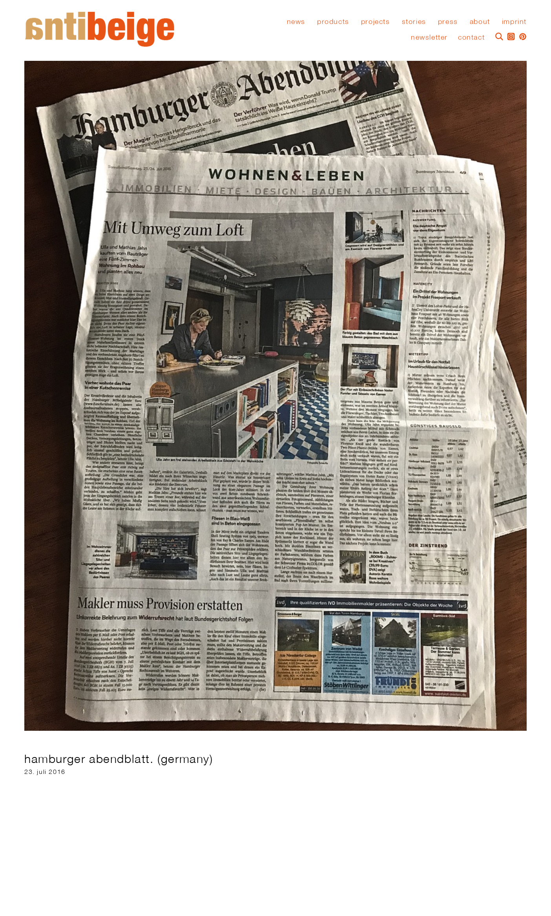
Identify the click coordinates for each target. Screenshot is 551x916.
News (296, 22)
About (480, 22)
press (448, 22)
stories (414, 22)
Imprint (514, 22)
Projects (375, 22)
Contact (471, 37)
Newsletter (429, 37)
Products (333, 22)
